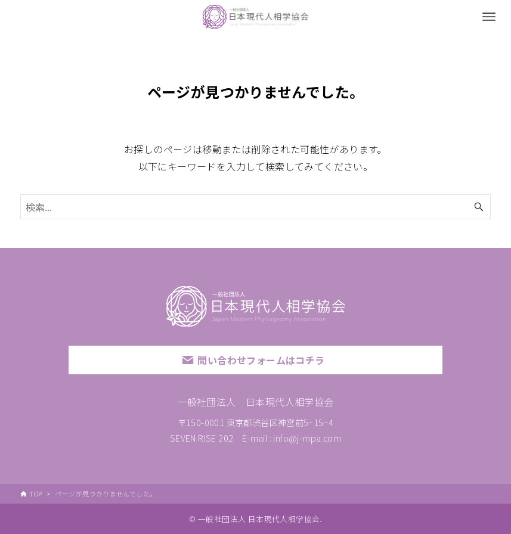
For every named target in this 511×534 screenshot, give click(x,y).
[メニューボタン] (489, 17)
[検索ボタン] (479, 206)
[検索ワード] (255, 206)
